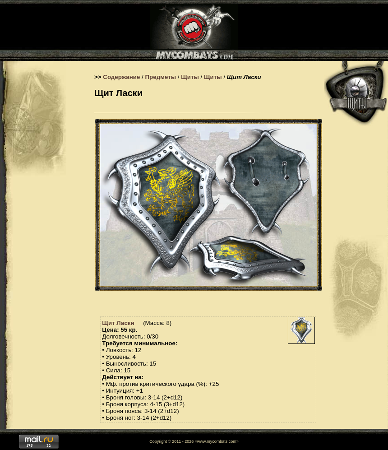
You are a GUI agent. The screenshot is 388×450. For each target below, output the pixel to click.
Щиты (190, 77)
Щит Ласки (118, 323)
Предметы (160, 77)
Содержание (121, 77)
